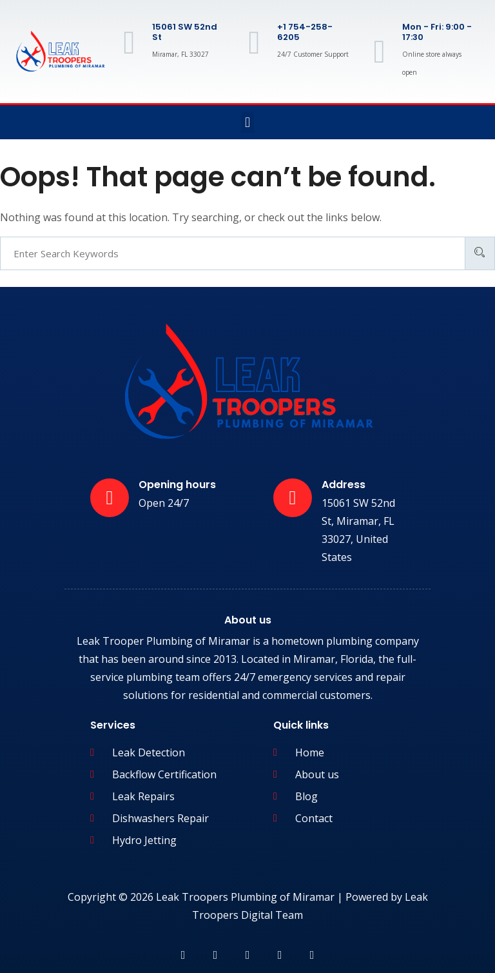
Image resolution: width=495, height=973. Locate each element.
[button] (247, 122)
